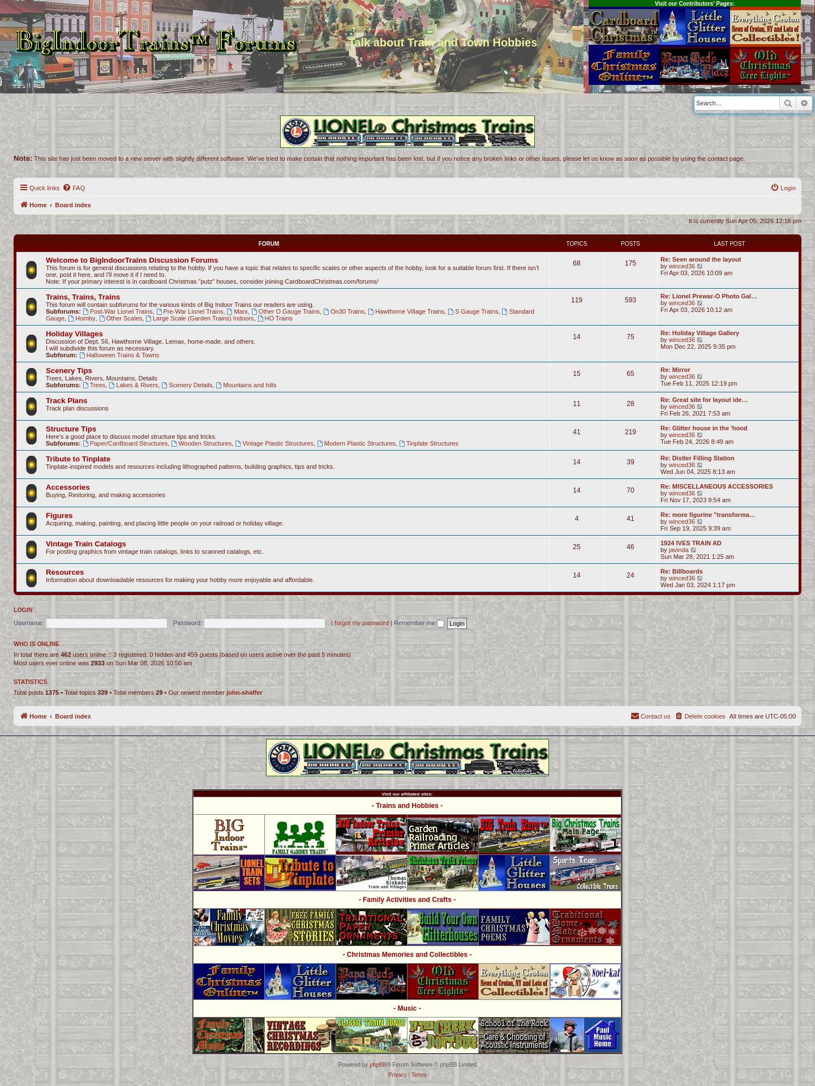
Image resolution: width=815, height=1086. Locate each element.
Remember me (419, 622)
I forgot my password (360, 622)
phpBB (378, 1065)
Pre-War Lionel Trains (190, 311)
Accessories (68, 487)
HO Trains (275, 318)
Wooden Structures (201, 443)
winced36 (682, 266)
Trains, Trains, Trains (83, 297)
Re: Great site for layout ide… (704, 399)
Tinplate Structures (428, 443)
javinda (679, 549)
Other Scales (120, 318)
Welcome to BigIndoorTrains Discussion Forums (132, 260)
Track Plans (66, 400)
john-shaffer (244, 692)
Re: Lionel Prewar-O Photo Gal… (708, 296)
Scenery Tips (69, 370)
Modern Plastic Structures (356, 443)
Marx (237, 311)
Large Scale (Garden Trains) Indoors (199, 318)
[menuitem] (73, 188)
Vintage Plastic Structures (274, 443)
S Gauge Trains (473, 311)
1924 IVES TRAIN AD (691, 543)
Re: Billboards (681, 571)
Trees (94, 385)
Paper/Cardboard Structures (125, 443)
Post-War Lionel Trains (118, 311)
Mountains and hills (246, 385)
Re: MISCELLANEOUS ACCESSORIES (716, 486)
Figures (59, 515)
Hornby (81, 318)
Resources (65, 572)
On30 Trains (343, 311)
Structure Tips (71, 429)
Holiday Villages (74, 334)
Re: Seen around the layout (700, 259)
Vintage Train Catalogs (86, 544)
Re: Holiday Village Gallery (699, 333)
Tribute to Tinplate (78, 459)
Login (23, 609)
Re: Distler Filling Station (697, 458)
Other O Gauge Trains (285, 311)
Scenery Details (186, 385)
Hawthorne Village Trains (406, 311)
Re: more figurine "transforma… (708, 514)
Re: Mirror (675, 369)
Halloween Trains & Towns (119, 355)
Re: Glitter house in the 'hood (704, 428)
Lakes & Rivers (133, 385)
